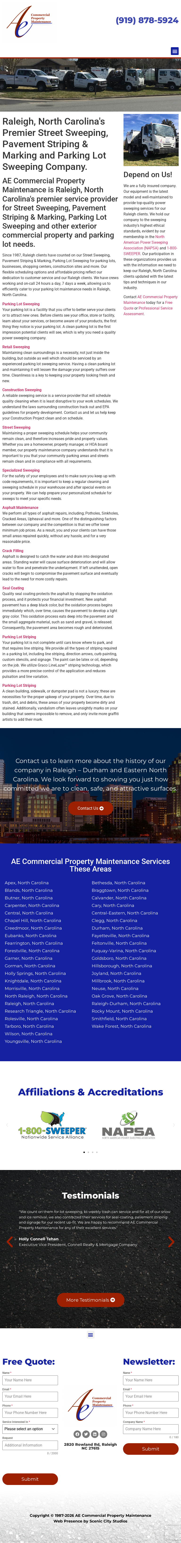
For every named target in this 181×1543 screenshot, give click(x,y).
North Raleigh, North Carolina (36, 996)
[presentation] (25, 1462)
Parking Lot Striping (19, 637)
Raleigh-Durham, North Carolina (126, 1003)
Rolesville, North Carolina (31, 1018)
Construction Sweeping (21, 390)
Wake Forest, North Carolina (122, 1026)
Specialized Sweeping (21, 470)
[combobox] (30, 1429)
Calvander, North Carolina (119, 898)
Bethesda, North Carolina (118, 882)
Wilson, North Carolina (29, 1033)
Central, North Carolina (29, 913)
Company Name (134, 1422)
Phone (7, 1405)
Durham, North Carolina (117, 928)
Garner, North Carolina (29, 958)
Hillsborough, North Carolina (122, 966)
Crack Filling (12, 551)
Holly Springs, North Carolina (35, 973)
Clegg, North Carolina (114, 920)
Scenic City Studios (109, 1521)
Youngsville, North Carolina (33, 1041)
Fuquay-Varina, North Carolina (124, 950)
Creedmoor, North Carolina (33, 928)
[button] (175, 51)
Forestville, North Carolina (32, 950)
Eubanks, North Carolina (31, 935)
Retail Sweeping (16, 347)
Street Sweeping (16, 427)
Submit (30, 1479)
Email (6, 1389)
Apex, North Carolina (27, 882)
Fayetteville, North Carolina (120, 935)
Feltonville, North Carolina (119, 943)
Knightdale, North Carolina (33, 981)
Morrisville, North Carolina (32, 988)
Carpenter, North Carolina (32, 905)
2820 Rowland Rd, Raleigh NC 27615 (90, 1446)
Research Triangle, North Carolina (40, 1011)
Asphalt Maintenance (20, 507)
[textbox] (26, 1429)
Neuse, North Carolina (115, 988)
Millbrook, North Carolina (118, 981)
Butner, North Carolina (29, 898)
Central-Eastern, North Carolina (125, 913)
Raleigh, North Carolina (29, 1003)
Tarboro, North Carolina (29, 1026)
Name (6, 1373)
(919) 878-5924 (147, 20)
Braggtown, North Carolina (120, 890)
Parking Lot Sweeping (21, 304)
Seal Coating (13, 588)
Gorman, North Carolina (30, 966)
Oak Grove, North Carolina (119, 996)
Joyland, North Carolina (116, 973)
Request (7, 1438)
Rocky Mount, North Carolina (122, 1011)
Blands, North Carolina (29, 890)
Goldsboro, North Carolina (119, 958)
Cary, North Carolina (113, 905)
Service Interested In (16, 1422)
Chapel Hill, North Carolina (33, 920)
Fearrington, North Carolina (34, 943)
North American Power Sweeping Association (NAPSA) (145, 242)
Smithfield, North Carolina (119, 1018)
